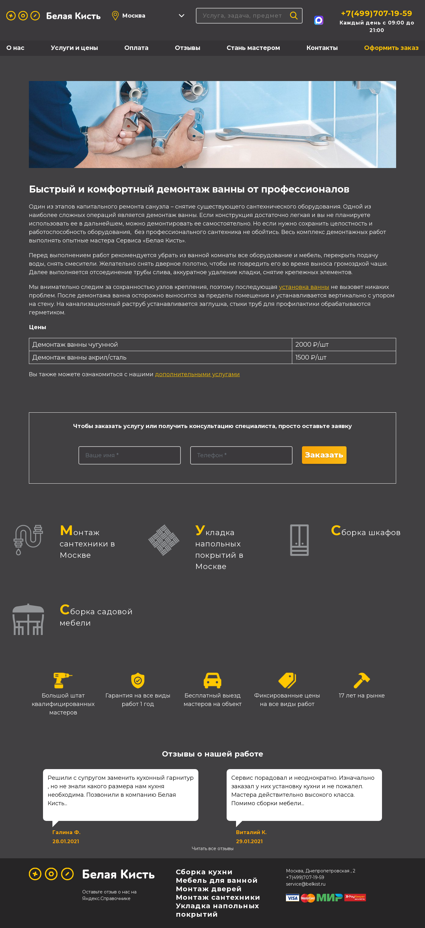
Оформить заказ (391, 48)
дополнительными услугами (197, 374)
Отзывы (187, 48)
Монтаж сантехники (218, 897)
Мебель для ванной (217, 880)
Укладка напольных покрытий (217, 910)
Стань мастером (253, 48)
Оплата (136, 48)
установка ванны (304, 287)
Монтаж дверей (209, 889)
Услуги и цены (74, 48)
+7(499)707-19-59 (376, 13)
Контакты (322, 48)
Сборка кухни (204, 872)
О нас (15, 48)
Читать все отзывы (213, 848)
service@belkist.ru (305, 884)
